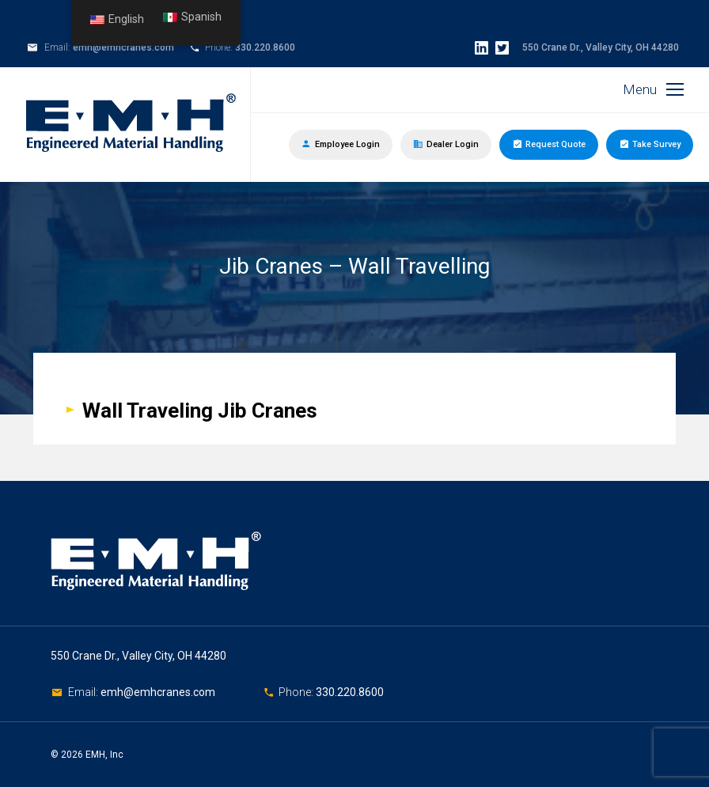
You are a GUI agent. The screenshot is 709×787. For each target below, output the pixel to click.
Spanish (192, 17)
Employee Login (340, 143)
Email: (84, 692)
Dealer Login (446, 143)
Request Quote (549, 143)
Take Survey (650, 143)
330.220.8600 (265, 47)
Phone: (297, 692)
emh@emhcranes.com (123, 47)
